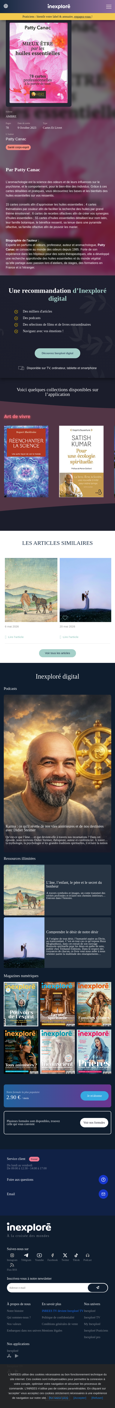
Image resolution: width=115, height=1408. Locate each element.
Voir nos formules (94, 1122)
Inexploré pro (92, 1337)
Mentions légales (52, 1330)
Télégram (26, 1257)
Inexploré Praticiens (96, 1330)
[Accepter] (80, 1397)
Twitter (65, 1257)
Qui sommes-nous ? (19, 1317)
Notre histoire (15, 1310)
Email (57, 1194)
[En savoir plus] (58, 1397)
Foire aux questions (57, 1179)
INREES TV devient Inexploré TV (62, 1310)
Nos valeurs (14, 1324)
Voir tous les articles (57, 653)
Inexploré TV (92, 1317)
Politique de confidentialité (58, 1317)
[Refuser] (97, 1397)
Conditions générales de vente (60, 1324)
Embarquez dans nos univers (24, 1330)
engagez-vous (83, 16)
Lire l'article (16, 637)
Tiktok (76, 1257)
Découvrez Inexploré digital (57, 353)
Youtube (39, 1257)
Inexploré (89, 1310)
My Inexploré (92, 1324)
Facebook (52, 1257)
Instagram (12, 1257)
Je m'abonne (94, 1095)
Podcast (87, 1257)
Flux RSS (12, 1267)
